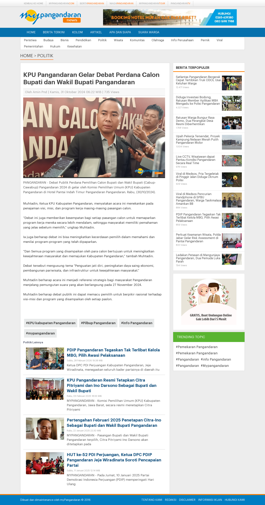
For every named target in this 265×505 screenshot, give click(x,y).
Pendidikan (85, 40)
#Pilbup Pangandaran (98, 323)
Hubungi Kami (235, 500)
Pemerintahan (33, 46)
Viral (225, 40)
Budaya (49, 40)
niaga (121, 3)
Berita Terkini (54, 32)
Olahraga (161, 40)
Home (31, 32)
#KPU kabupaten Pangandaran (50, 323)
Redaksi (170, 500)
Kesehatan (75, 46)
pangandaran (180, 3)
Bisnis (66, 40)
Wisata (121, 40)
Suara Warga (148, 32)
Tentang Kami (151, 500)
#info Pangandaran (136, 323)
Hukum (56, 46)
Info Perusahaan (186, 40)
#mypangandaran (40, 333)
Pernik (209, 40)
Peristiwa (30, 40)
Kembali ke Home (33, 3)
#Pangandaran (187, 359)
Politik (104, 40)
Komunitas (140, 40)
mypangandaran (61, 3)
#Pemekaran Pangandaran (197, 347)
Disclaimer (187, 500)
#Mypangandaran (215, 365)
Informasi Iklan (210, 500)
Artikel (96, 32)
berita (92, 3)
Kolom (77, 32)
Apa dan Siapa (120, 32)
